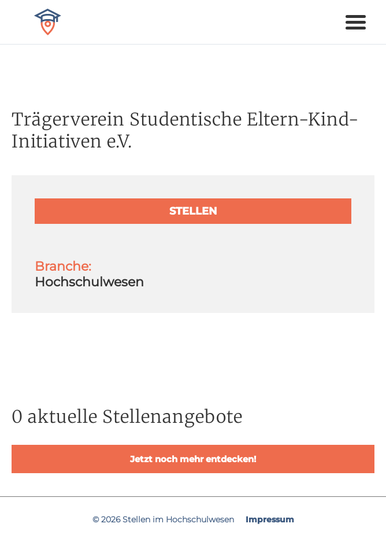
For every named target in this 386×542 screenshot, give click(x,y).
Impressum (270, 519)
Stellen (193, 211)
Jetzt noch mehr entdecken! (193, 458)
